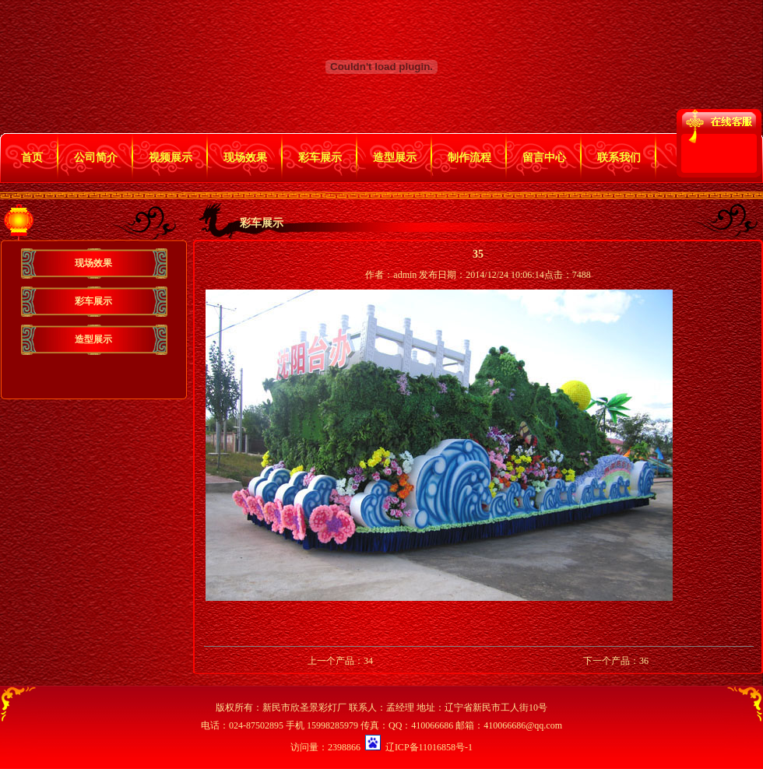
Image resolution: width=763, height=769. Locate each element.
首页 (32, 157)
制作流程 (469, 157)
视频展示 (170, 157)
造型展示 (395, 157)
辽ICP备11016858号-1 (429, 747)
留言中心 (544, 157)
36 (644, 660)
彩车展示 (320, 157)
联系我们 (619, 157)
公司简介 (96, 157)
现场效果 (245, 157)
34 (368, 660)
